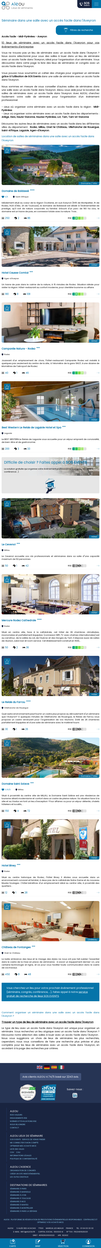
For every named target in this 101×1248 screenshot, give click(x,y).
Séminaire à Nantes (19, 1204)
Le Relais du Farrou (13, 702)
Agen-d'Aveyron (39, 130)
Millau (42, 127)
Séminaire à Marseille (20, 1192)
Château (92, 939)
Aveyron (42, 36)
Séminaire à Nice (18, 1201)
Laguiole (24, 130)
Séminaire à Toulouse (20, 1198)
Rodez (33, 127)
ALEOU (14, 1111)
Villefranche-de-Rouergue (83, 127)
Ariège (5, 117)
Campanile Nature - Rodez (18, 349)
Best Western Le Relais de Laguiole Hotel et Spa (31, 427)
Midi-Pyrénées (27, 36)
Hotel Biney (9, 865)
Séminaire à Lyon (18, 1195)
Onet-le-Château (56, 127)
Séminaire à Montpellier (21, 1208)
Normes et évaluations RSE (23, 1121)
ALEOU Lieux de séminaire (26, 1135)
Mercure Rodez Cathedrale (19, 620)
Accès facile (9, 36)
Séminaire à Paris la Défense (23, 1211)
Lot (59, 117)
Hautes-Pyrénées (46, 117)
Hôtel (94, 265)
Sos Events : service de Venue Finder (27, 1139)
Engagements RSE (18, 1118)
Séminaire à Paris (18, 1188)
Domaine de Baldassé (15, 191)
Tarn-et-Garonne (78, 117)
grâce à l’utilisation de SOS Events (21, 76)
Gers (12, 117)
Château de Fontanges (16, 947)
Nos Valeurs (16, 1115)
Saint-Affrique (10, 130)
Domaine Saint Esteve (15, 784)
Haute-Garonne (26, 117)
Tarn (64, 117)
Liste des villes (17, 1149)
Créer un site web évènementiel (25, 1173)
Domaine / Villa (89, 183)
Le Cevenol (8, 544)
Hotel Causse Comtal (15, 273)
